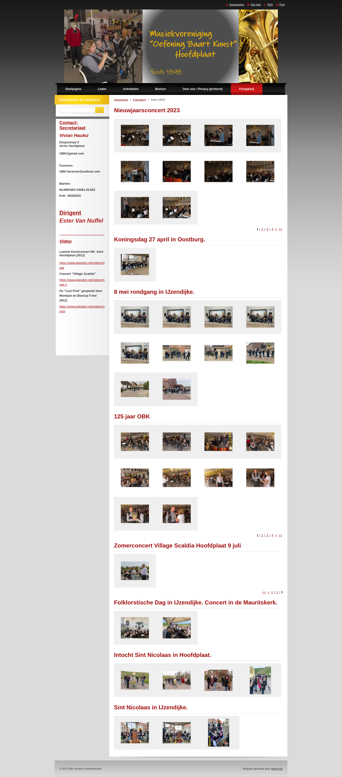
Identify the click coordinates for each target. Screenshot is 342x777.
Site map (256, 4)
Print (282, 4)
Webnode (277, 768)
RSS (270, 4)
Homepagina (236, 4)
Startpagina (121, 99)
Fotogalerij (139, 99)
